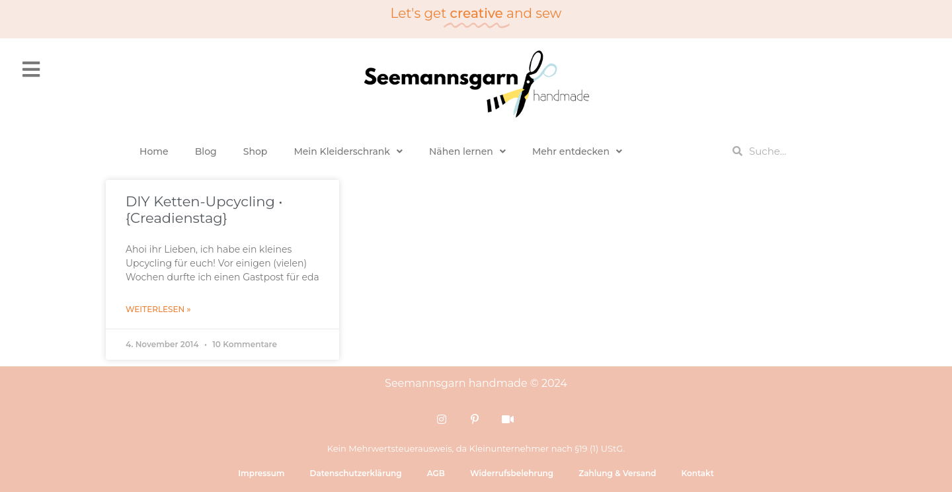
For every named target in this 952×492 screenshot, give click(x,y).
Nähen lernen (467, 151)
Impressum (261, 473)
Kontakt (697, 473)
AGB (436, 473)
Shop (255, 151)
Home (154, 151)
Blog (206, 151)
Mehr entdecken (577, 151)
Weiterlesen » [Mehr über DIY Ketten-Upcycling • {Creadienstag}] (158, 309)
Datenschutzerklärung (355, 473)
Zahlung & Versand (617, 473)
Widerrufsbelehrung (511, 473)
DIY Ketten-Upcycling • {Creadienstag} (204, 209)
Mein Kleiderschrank (348, 151)
